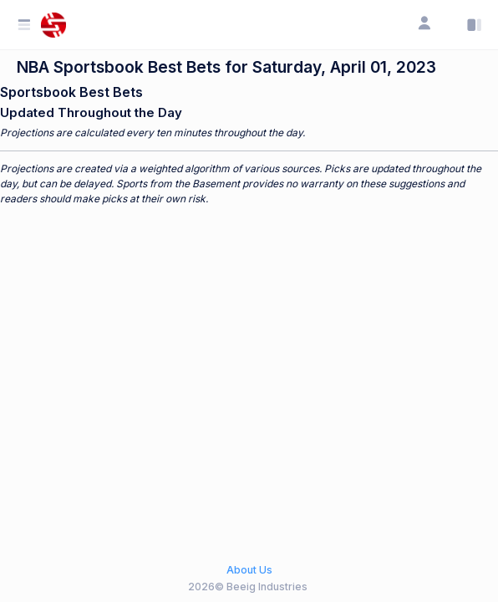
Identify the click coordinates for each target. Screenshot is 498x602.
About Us (249, 570)
